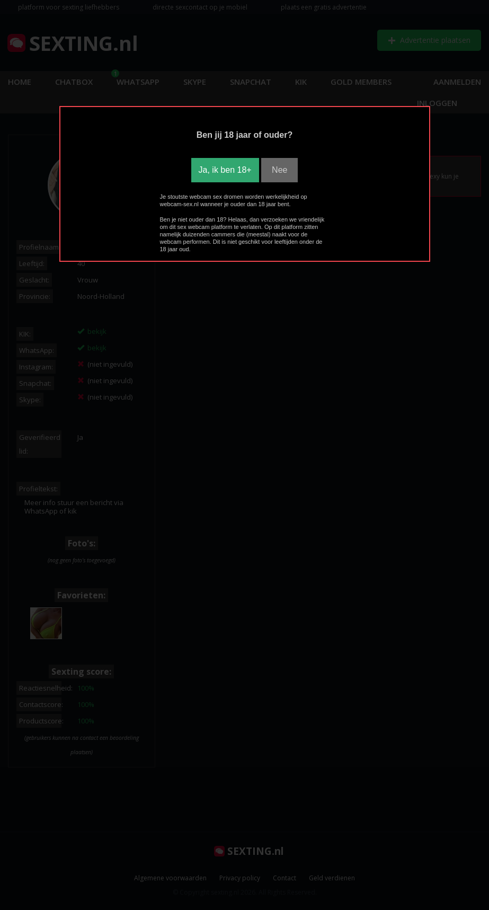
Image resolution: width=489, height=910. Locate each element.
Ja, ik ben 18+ (225, 169)
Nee (279, 169)
